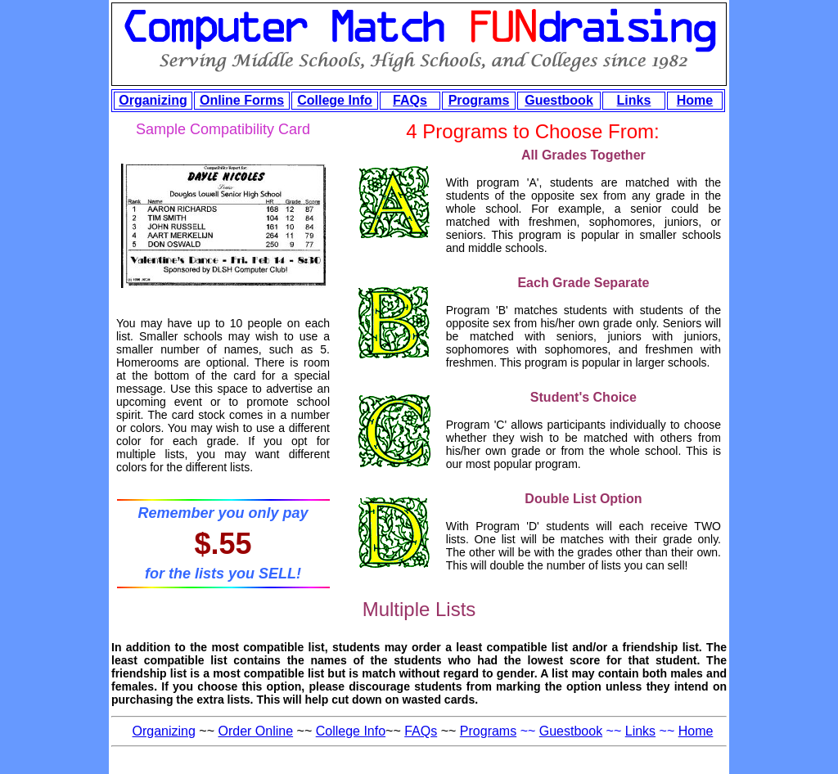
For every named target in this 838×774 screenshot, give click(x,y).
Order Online (256, 731)
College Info (334, 100)
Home (695, 100)
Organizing (153, 100)
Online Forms (242, 100)
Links (634, 100)
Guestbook (559, 100)
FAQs (410, 100)
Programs (479, 100)
